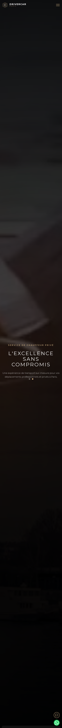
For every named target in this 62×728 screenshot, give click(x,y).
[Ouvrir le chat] (57, 715)
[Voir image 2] (32, 379)
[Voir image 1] (29, 379)
